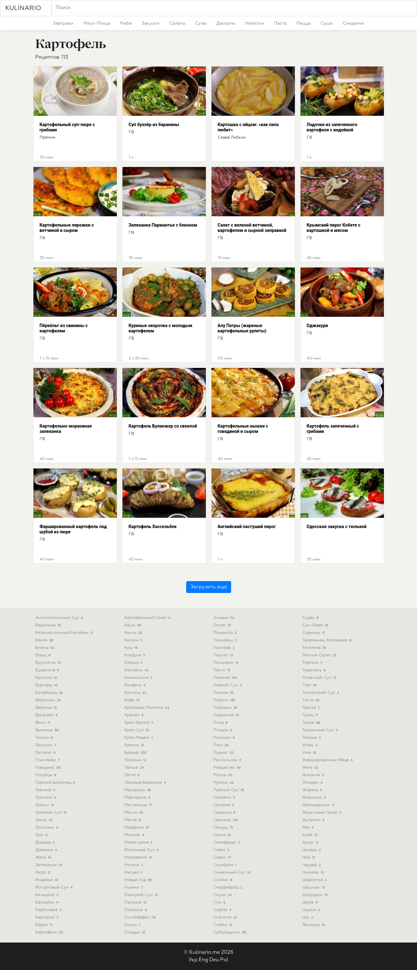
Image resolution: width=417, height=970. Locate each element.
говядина (48, 768)
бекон (45, 640)
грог (42, 835)
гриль (44, 820)
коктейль (137, 670)
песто (222, 670)
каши (133, 625)
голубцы (46, 775)
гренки (45, 805)
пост (221, 745)
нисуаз (134, 872)
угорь (310, 745)
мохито (134, 865)
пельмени (226, 663)
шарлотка (315, 880)
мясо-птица (96, 23)
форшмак (314, 798)
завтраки (63, 23)
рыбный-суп (229, 790)
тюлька (312, 738)
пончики (224, 738)
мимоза (135, 835)
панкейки (225, 640)
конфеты (135, 685)
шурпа (311, 910)
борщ (43, 655)
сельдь (223, 827)
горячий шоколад (56, 783)
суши (326, 23)
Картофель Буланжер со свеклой (163, 426)
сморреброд (228, 887)
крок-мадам (139, 738)
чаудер (312, 865)
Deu (214, 960)
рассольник (227, 760)
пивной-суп (228, 685)
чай (309, 857)
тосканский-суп (321, 693)
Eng (203, 960)
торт (310, 685)
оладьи (135, 932)
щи (308, 917)
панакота (225, 633)
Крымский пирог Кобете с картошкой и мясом (333, 228)
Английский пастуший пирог (247, 526)
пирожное (227, 715)
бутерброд (49, 693)
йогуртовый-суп (54, 887)
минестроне (139, 842)
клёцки (134, 663)
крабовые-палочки (147, 708)
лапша (135, 768)
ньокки (134, 887)
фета (311, 768)
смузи (223, 895)
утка (310, 753)
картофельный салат (148, 618)
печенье (226, 678)
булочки (47, 678)
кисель (133, 640)
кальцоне (47, 895)
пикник (224, 693)
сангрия (224, 805)
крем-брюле (139, 723)
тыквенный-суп (321, 730)
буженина (48, 670)
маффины (137, 827)
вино (43, 723)
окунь (133, 925)
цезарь (312, 850)
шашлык (314, 887)
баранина (48, 625)
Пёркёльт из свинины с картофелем (64, 328)
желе (43, 857)
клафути (135, 655)
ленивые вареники (145, 783)
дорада (45, 842)
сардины (225, 813)
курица (136, 753)
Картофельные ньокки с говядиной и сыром (243, 429)
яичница (314, 925)
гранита (46, 790)
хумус (311, 842)
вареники (48, 700)
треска (311, 708)
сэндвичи (353, 23)
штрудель (315, 895)
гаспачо (46, 753)
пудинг (224, 753)
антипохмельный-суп (60, 618)
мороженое (139, 857)
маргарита (138, 798)
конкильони (139, 678)
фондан (313, 783)
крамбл (134, 715)
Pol (224, 960)
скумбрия (225, 865)
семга (223, 835)
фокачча (313, 775)
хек (308, 827)
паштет (224, 655)
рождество (227, 768)
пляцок (223, 730)
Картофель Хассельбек (153, 526)
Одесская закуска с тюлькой (337, 526)
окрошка (136, 910)
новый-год (138, 880)
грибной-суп (51, 813)
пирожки (226, 708)
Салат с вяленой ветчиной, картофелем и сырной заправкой (252, 228)
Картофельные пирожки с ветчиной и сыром (67, 228)
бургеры (47, 685)
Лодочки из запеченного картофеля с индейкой (332, 127)
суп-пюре (316, 625)
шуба (311, 902)
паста (280, 23)
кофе (132, 700)
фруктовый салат (322, 813)
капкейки (47, 902)
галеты (44, 738)
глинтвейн (48, 760)
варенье (46, 708)
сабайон (224, 798)
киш (131, 648)
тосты (311, 700)
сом (220, 902)
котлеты (136, 693)
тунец (311, 715)
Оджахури (317, 325)
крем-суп (137, 730)
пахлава (224, 648)
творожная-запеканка (327, 640)
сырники (314, 633)
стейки (223, 925)
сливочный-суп (232, 872)
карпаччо (47, 917)
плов (221, 723)
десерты (225, 23)
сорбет (223, 910)
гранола (46, 798)
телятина (314, 648)
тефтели (313, 663)
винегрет (47, 715)
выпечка (48, 730)
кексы (133, 633)
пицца (303, 23)
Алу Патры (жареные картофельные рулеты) (242, 328)
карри (44, 925)
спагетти (225, 917)
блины (45, 648)
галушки (46, 745)
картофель (50, 932)
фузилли (314, 820)
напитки (254, 23)
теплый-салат (320, 655)
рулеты (224, 783)
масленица (139, 805)
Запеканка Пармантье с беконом (163, 225)
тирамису (314, 670)
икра (43, 872)
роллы (223, 775)
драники (46, 850)
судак (311, 618)
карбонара (49, 910)
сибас (222, 850)
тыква (311, 723)
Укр (193, 960)
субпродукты (230, 932)
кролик (135, 745)
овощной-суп (141, 895)
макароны (138, 790)
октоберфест (140, 917)
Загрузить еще (208, 587)
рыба (126, 23)
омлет (222, 625)
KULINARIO (23, 8)
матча (133, 820)
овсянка (136, 902)
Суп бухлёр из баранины (154, 124)
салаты (177, 23)
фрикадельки (319, 805)
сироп (222, 857)
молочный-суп (142, 850)
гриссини (47, 827)
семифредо (227, 842)
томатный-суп (320, 678)
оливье (224, 618)
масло (134, 813)
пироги (224, 700)
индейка (47, 880)
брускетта (48, 663)
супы (200, 23)
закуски (150, 23)
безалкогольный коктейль (64, 633)
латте (132, 775)
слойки (223, 880)
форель (312, 790)
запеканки (49, 865)
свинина (226, 820)
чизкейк (313, 872)
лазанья (136, 760)
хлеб (310, 835)
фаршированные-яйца (328, 760)
